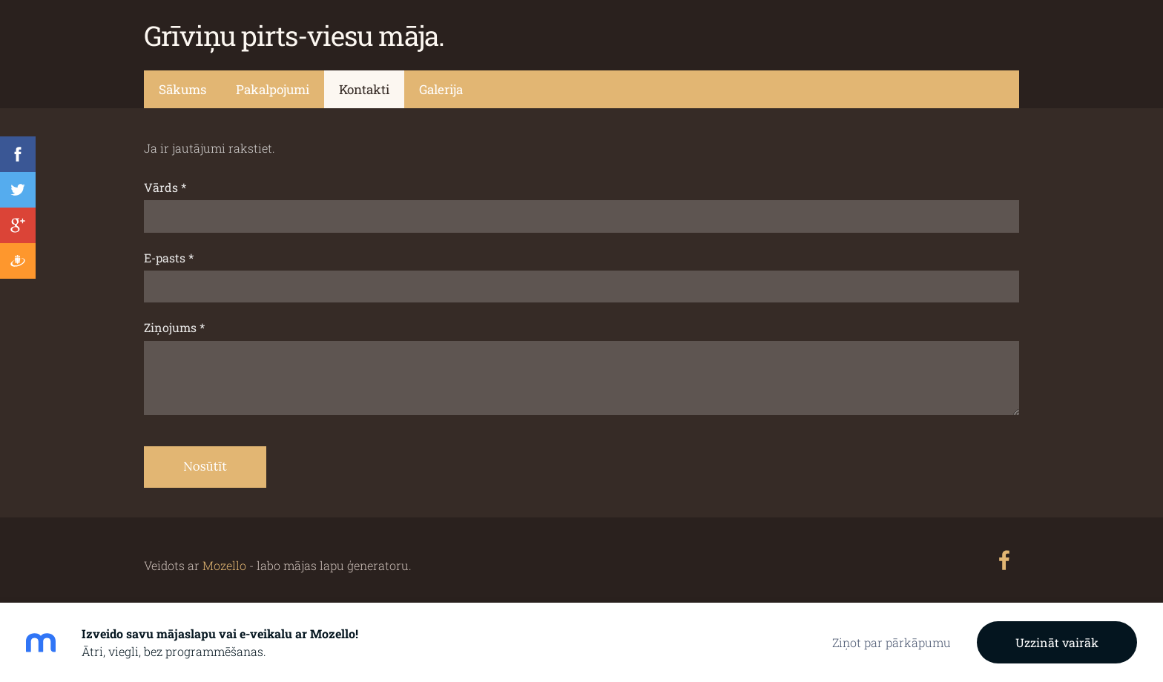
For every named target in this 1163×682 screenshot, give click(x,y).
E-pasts (169, 257)
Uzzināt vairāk (1056, 642)
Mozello (224, 565)
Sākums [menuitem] (182, 89)
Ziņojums (174, 327)
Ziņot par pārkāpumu (891, 642)
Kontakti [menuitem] (364, 89)
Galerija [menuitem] (441, 89)
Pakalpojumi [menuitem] (272, 89)
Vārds (165, 187)
